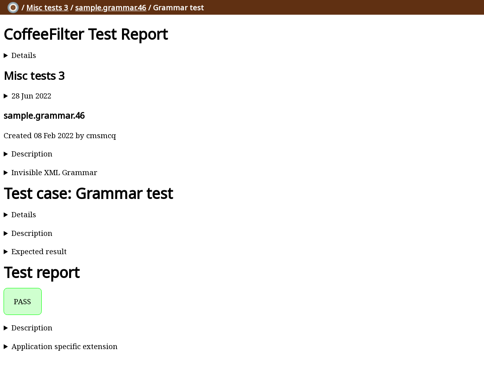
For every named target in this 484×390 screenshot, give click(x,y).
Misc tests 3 (47, 7)
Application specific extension (65, 346)
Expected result (39, 251)
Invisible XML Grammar (54, 172)
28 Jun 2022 (31, 95)
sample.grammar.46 (110, 7)
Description (32, 153)
